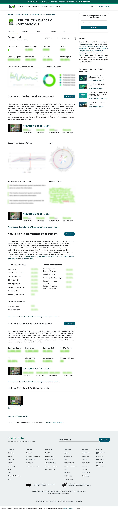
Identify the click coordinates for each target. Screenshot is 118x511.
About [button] (51, 6)
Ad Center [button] (35, 6)
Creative (24, 32)
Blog (65, 459)
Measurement (30, 459)
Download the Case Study (98, 98)
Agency (10, 463)
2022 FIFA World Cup (51, 466)
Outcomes (52, 32)
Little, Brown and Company (31, 257)
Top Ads (47, 453)
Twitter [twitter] (99, 456)
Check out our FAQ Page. (54, 422)
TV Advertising (68, 479)
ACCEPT (79, 509)
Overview (11, 32)
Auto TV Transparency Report (96, 103)
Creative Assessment (33, 456)
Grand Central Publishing (59, 257)
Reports (66, 453)
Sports (10, 469)
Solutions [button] (20, 6)
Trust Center (78, 501)
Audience (38, 32)
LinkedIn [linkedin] (99, 463)
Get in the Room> (84, 2)
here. (84, 491)
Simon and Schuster (92, 53)
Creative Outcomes (70, 466)
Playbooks (67, 473)
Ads (64, 32)
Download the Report (96, 80)
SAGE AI (10, 479)
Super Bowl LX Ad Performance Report (96, 77)
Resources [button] (44, 6)
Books (102, 57)
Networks (11, 459)
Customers (85, 456)
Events (66, 469)
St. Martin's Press (27, 259)
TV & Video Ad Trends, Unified (96, 85)
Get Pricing (85, 476)
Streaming (11, 466)
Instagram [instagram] (100, 466)
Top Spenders (49, 456)
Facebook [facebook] (100, 453)
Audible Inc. (46, 257)
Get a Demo (69, 96)
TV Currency (68, 476)
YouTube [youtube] (100, 459)
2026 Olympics (50, 469)
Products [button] (28, 6)
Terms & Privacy (54, 501)
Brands (10, 456)
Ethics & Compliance (66, 501)
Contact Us (85, 466)
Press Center (86, 463)
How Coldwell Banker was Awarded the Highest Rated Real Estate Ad (98, 94)
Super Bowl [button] (58, 6)
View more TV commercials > (18, 416)
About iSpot (85, 453)
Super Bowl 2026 (50, 463)
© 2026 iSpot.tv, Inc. (42, 501)
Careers (84, 459)
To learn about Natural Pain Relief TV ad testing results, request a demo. (33, 227)
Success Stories (69, 463)
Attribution (29, 463)
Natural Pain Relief (87, 44)
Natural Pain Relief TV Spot (36, 125)
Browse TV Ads (50, 459)
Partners (85, 469)
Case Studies (68, 456)
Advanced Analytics (32, 466)
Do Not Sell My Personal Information (58, 493)
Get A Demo (105, 6)
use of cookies (68, 509)
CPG (9, 473)
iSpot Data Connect (14, 476)
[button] (59, 38)
